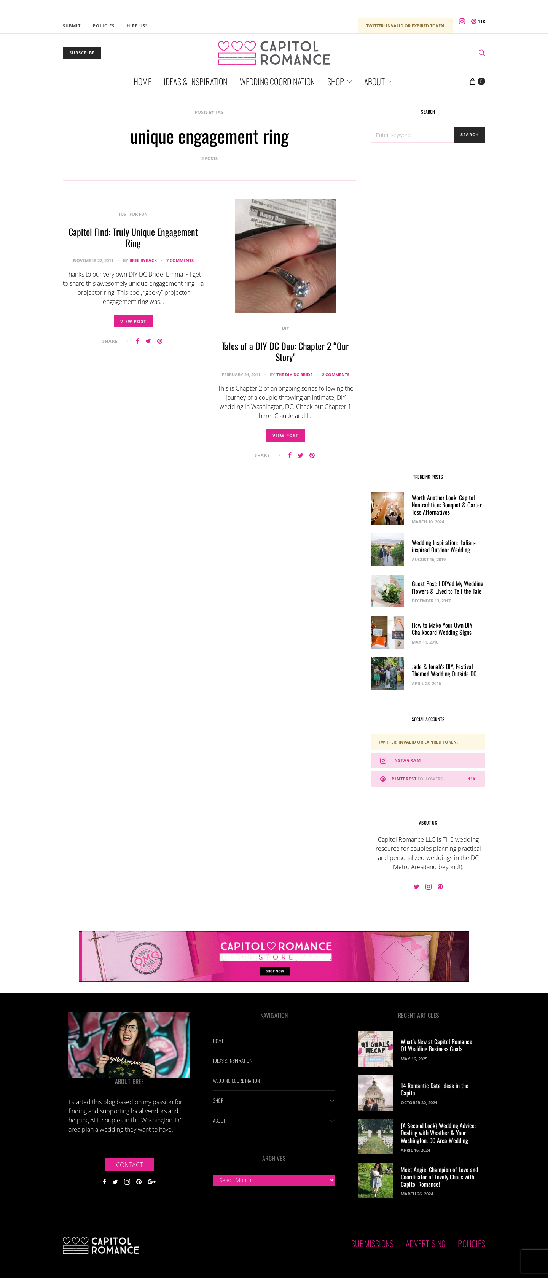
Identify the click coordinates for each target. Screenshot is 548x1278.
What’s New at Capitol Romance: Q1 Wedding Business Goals (437, 1045)
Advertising (426, 1243)
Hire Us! (137, 26)
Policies (104, 26)
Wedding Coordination (277, 81)
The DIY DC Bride (294, 374)
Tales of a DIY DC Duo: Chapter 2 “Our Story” (285, 351)
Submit (72, 26)
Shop (335, 81)
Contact (129, 1164)
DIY (285, 328)
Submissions (372, 1243)
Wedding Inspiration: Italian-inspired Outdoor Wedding (444, 546)
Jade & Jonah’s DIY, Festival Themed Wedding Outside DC (444, 670)
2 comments (335, 374)
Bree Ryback (143, 260)
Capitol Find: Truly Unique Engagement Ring (133, 237)
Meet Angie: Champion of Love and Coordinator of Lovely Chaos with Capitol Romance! (439, 1177)
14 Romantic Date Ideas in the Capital (434, 1089)
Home (142, 81)
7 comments (180, 260)
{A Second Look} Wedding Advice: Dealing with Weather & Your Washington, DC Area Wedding (438, 1132)
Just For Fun (133, 214)
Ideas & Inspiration (196, 81)
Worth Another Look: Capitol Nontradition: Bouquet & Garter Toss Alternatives (447, 505)
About (374, 81)
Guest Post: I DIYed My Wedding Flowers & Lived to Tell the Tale (447, 587)
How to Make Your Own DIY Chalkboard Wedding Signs (442, 628)
